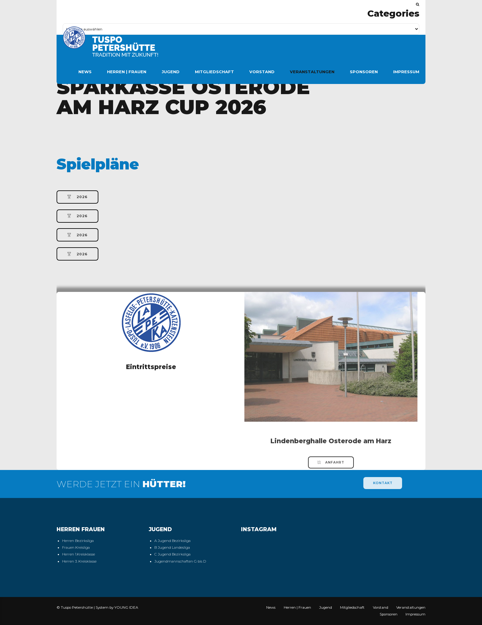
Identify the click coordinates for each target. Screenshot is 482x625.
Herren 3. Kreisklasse (79, 561)
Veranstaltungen (312, 71)
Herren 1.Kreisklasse (78, 554)
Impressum (406, 71)
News (85, 71)
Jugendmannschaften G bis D (180, 561)
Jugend (171, 71)
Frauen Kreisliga (76, 547)
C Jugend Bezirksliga (172, 554)
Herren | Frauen (126, 71)
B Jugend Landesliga (172, 547)
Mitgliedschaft (214, 71)
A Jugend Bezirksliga (172, 541)
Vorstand (262, 71)
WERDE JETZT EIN (121, 484)
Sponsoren (364, 71)
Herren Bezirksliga (78, 541)
